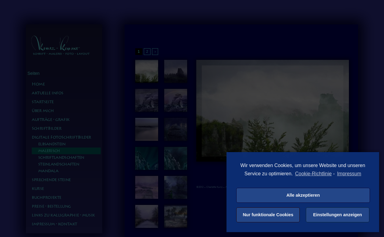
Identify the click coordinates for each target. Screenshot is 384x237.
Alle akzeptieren (303, 195)
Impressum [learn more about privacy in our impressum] (349, 173)
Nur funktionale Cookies (268, 214)
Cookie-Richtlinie (313, 173)
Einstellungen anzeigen (337, 214)
